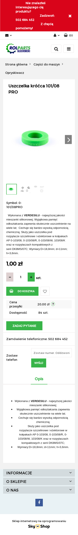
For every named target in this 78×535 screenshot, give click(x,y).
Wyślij (38, 362)
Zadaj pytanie (24, 326)
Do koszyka (22, 291)
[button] (68, 35)
